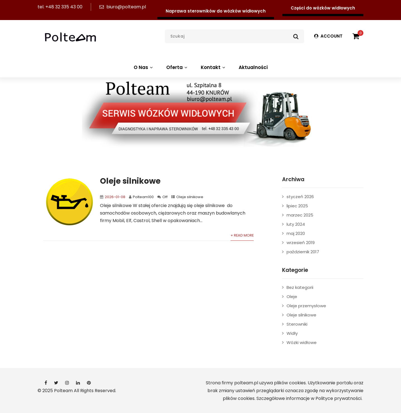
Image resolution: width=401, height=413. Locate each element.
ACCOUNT (328, 36)
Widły (292, 333)
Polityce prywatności (338, 398)
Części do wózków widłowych (323, 8)
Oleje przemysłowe (306, 306)
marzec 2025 (300, 215)
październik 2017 (303, 252)
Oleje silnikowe (130, 181)
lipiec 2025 (297, 206)
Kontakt (213, 67)
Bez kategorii (300, 287)
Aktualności (253, 67)
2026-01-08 (115, 197)
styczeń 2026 (300, 197)
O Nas (144, 67)
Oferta (177, 67)
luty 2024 (296, 224)
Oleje (292, 296)
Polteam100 (143, 197)
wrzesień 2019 (301, 242)
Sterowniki (297, 324)
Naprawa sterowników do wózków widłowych (216, 11)
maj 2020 (296, 233)
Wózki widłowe (302, 342)
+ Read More (242, 235)
